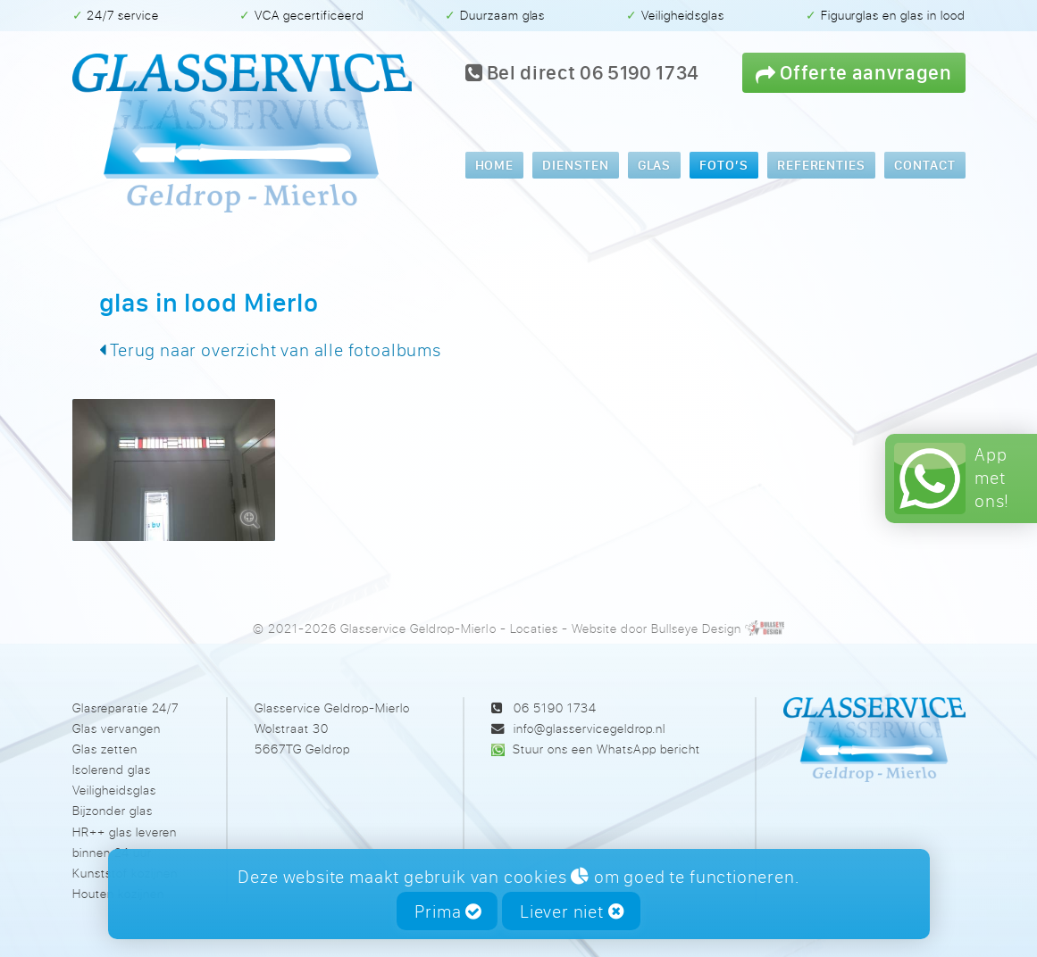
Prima (447, 911)
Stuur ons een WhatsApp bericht (606, 748)
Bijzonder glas (112, 810)
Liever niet (572, 911)
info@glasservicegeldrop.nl (589, 728)
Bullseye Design (696, 628)
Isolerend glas (111, 769)
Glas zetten (105, 748)
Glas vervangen (116, 728)
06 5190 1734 (555, 707)
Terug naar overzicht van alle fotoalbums (270, 349)
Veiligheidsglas (114, 789)
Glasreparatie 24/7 (125, 707)
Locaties (534, 628)
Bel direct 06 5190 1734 (582, 72)
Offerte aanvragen (854, 72)
